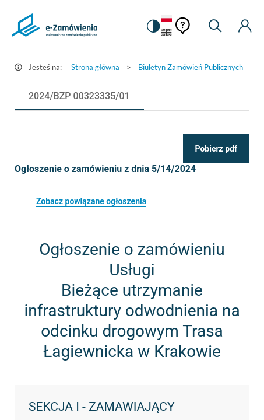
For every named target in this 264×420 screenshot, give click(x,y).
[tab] (79, 96)
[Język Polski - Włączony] (166, 19)
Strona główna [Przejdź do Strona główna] (95, 67)
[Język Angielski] (166, 33)
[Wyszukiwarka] (215, 26)
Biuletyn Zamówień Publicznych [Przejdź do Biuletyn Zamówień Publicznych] (190, 67)
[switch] (152, 26)
